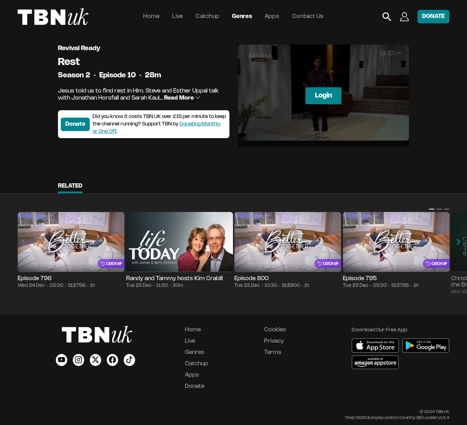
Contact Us (308, 16)
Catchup (207, 16)
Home (151, 16)
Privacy (274, 341)
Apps (272, 16)
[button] (431, 209)
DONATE (433, 16)
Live (177, 16)
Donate (75, 124)
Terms (272, 352)
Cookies (275, 329)
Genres (242, 16)
